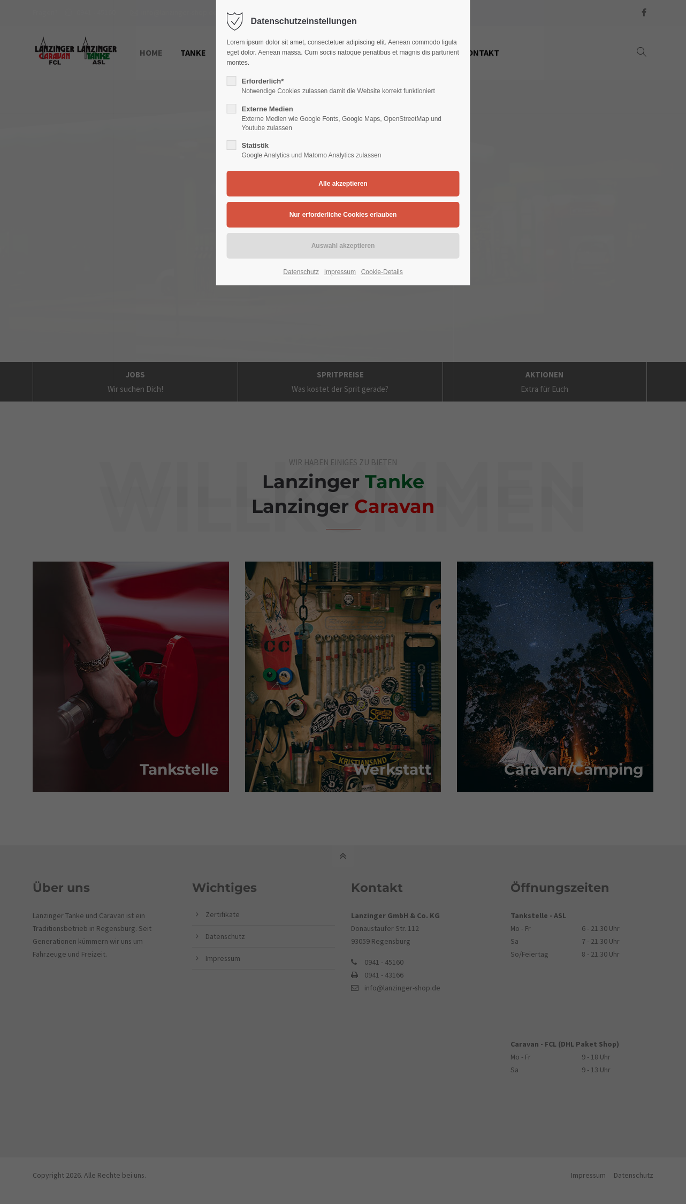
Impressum (340, 272)
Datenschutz (301, 272)
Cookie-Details (382, 272)
